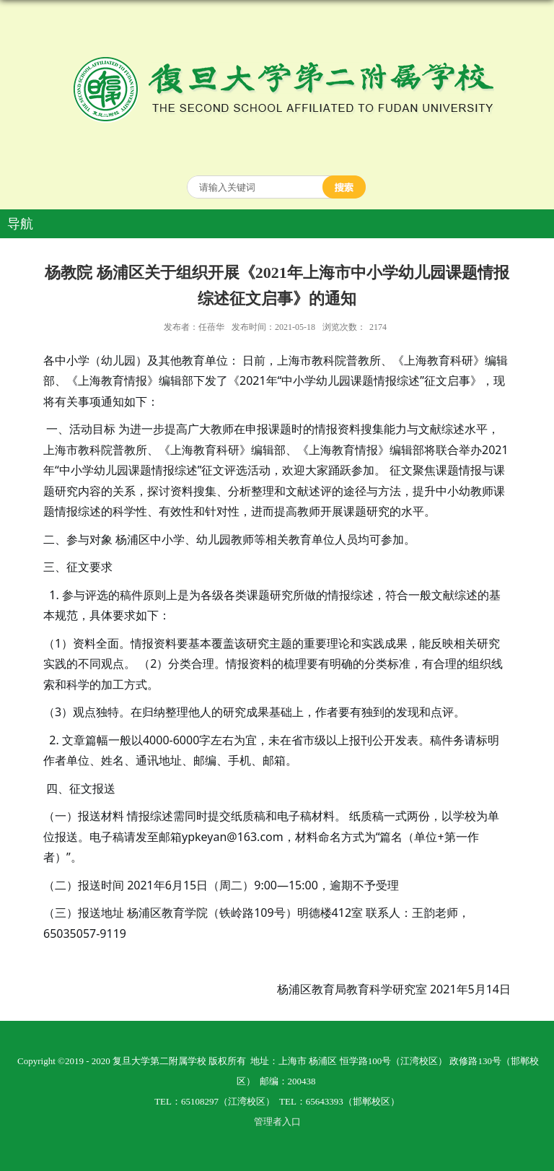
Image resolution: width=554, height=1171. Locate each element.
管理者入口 (277, 1121)
